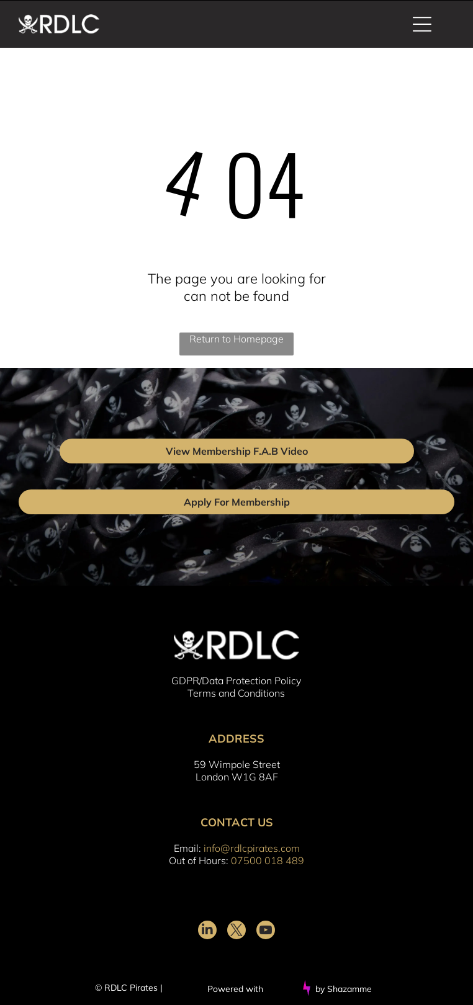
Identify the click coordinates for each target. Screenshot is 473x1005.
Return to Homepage (236, 339)
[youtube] (265, 931)
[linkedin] (207, 931)
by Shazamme (343, 988)
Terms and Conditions (236, 693)
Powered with (235, 988)
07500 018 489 (267, 860)
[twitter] (236, 931)
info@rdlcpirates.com (252, 848)
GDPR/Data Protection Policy (236, 680)
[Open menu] (422, 24)
